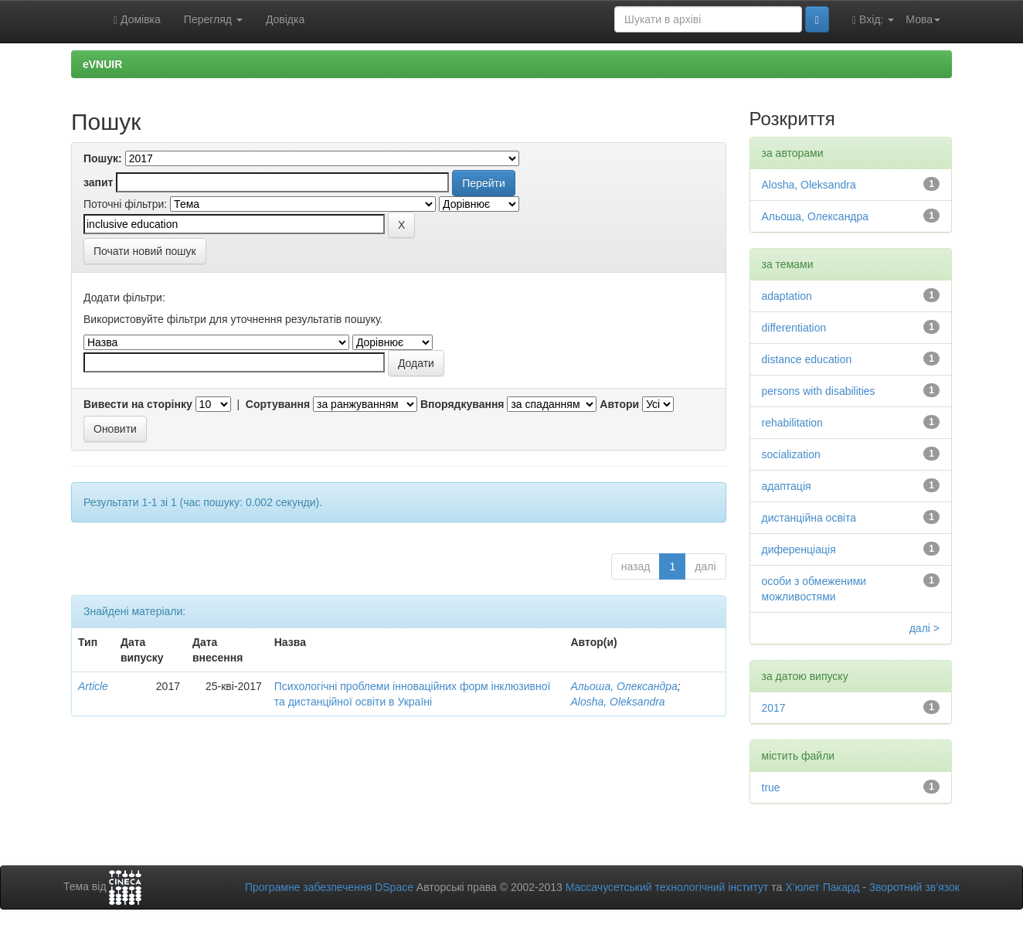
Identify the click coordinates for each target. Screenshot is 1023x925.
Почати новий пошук (144, 251)
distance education (807, 359)
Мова (923, 19)
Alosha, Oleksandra (617, 701)
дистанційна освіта (809, 518)
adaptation (787, 296)
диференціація (799, 549)
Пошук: (102, 158)
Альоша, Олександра (623, 686)
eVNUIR (102, 64)
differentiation (794, 327)
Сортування (278, 404)
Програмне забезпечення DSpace (329, 887)
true (771, 787)
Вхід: (873, 19)
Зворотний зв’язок (914, 887)
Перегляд (213, 19)
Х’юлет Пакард (822, 887)
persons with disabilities (818, 391)
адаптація (786, 486)
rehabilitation (792, 423)
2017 (774, 708)
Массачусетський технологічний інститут (667, 887)
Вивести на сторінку (137, 404)
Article (93, 686)
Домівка (137, 19)
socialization (791, 454)
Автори (619, 404)
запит (98, 182)
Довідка (285, 19)
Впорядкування (462, 404)
